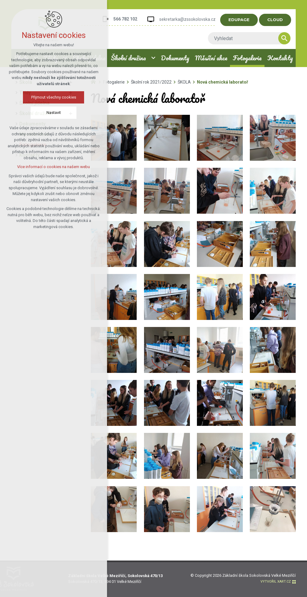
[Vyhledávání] (286, 38)
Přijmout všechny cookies (53, 97)
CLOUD (276, 19)
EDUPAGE (240, 19)
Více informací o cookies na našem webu (53, 166)
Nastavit (53, 112)
